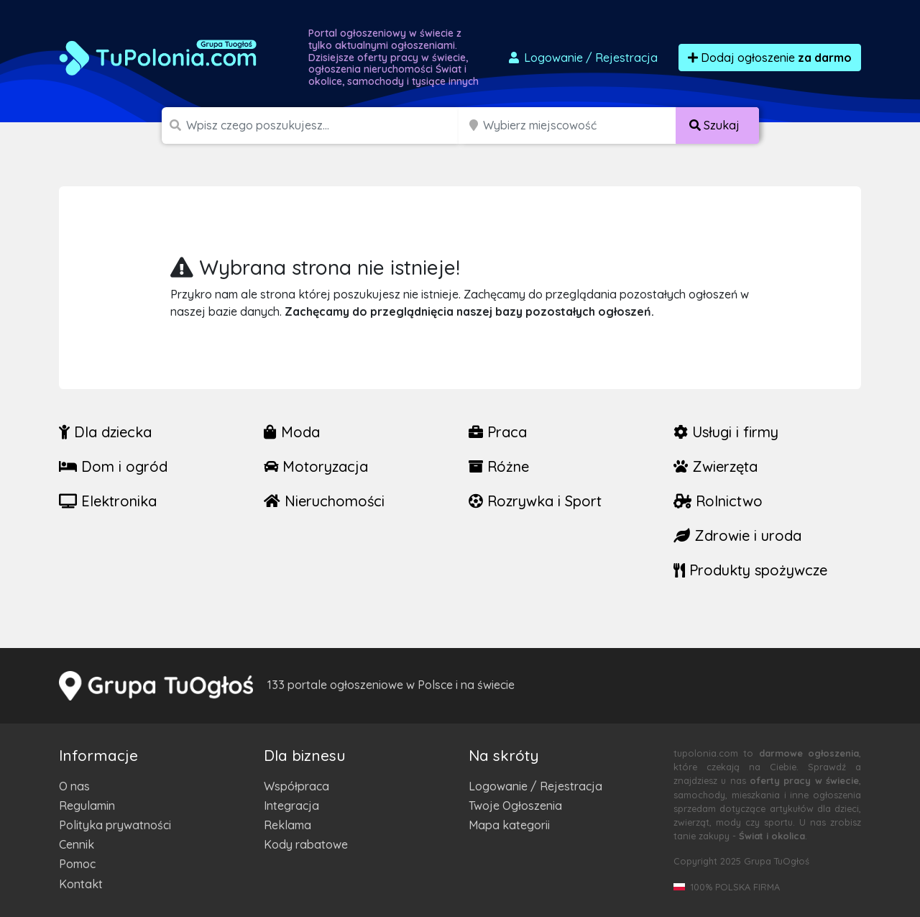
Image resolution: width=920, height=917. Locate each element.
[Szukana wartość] (323, 125)
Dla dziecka (105, 432)
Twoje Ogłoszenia (515, 805)
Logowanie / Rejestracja (535, 786)
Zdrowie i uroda (737, 535)
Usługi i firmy (725, 432)
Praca (498, 432)
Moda (292, 432)
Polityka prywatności (115, 825)
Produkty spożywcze (750, 570)
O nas (74, 786)
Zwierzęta (715, 466)
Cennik (76, 844)
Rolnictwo (718, 501)
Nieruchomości (324, 501)
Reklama (287, 825)
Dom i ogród (113, 466)
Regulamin (87, 805)
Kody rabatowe (306, 844)
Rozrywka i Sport (535, 501)
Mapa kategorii (509, 825)
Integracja (291, 805)
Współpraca (296, 786)
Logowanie (582, 57)
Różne (499, 466)
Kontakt (81, 884)
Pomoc (77, 864)
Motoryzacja (316, 466)
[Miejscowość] (579, 125)
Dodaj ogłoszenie (770, 57)
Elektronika (108, 501)
